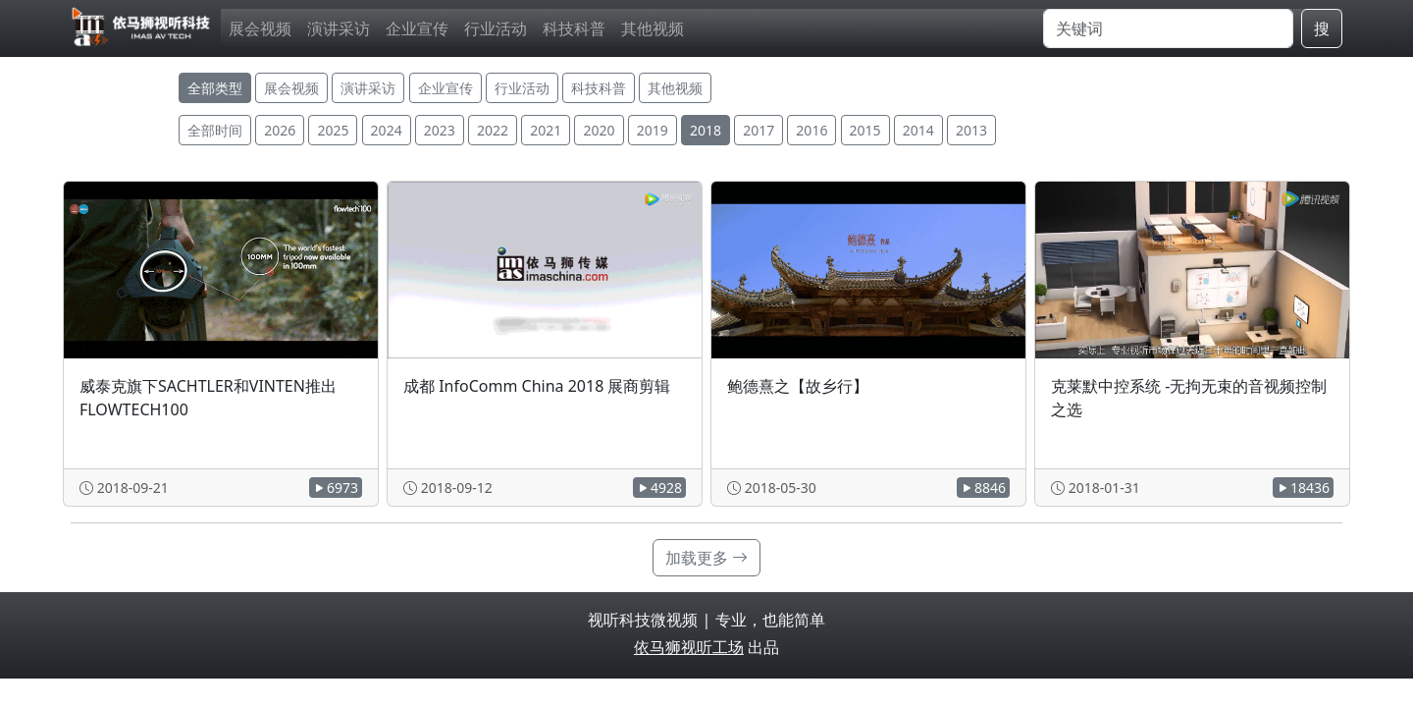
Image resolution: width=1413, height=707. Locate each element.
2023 (439, 130)
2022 (492, 130)
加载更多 (706, 558)
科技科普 (574, 28)
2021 (545, 130)
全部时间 (214, 130)
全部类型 (214, 88)
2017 (758, 130)
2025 (332, 130)
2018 (705, 130)
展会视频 (260, 28)
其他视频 (652, 28)
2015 (865, 130)
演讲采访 (338, 28)
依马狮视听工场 (689, 647)
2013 (971, 130)
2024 (386, 130)
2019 (652, 130)
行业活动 (495, 28)
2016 (811, 130)
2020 (598, 130)
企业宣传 (417, 28)
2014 (918, 130)
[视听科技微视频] (142, 28)
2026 (279, 130)
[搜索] (1168, 28)
